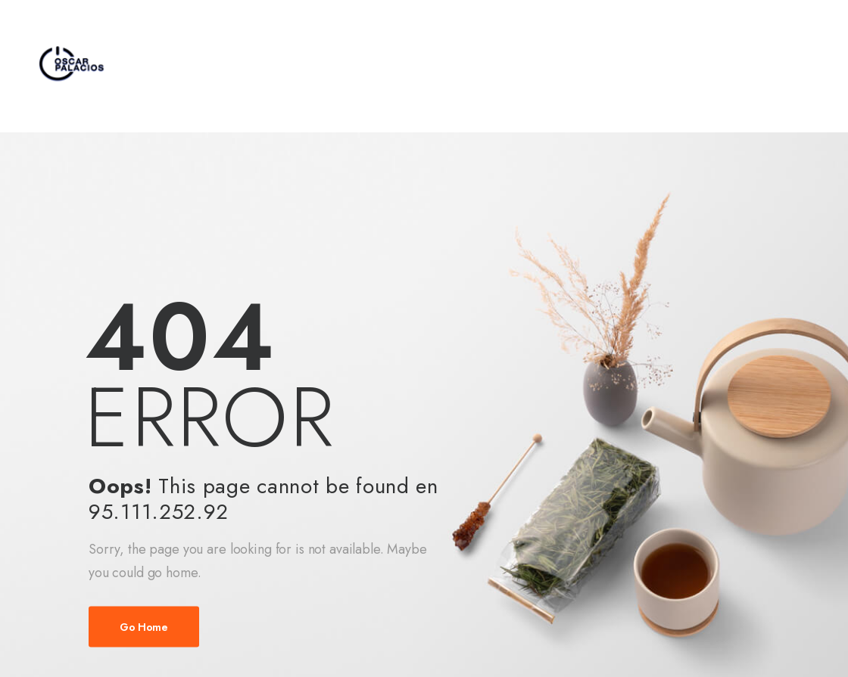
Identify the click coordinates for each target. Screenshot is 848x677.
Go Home (144, 627)
